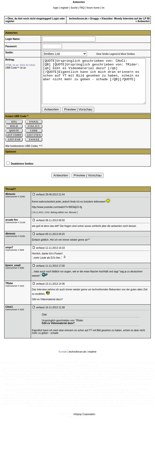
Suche (74, 7)
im (103, 7)
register (65, 7)
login (55, 7)
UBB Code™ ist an (13, 67)
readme (92, 360)
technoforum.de (78, 18)
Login (55, 18)
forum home (93, 7)
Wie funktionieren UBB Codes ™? (24, 155)
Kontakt (63, 360)
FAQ (82, 7)
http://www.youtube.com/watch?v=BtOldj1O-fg (57, 216)
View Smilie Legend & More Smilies (109, 54)
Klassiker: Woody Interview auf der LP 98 (126, 18)
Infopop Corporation (84, 423)
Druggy (94, 18)
